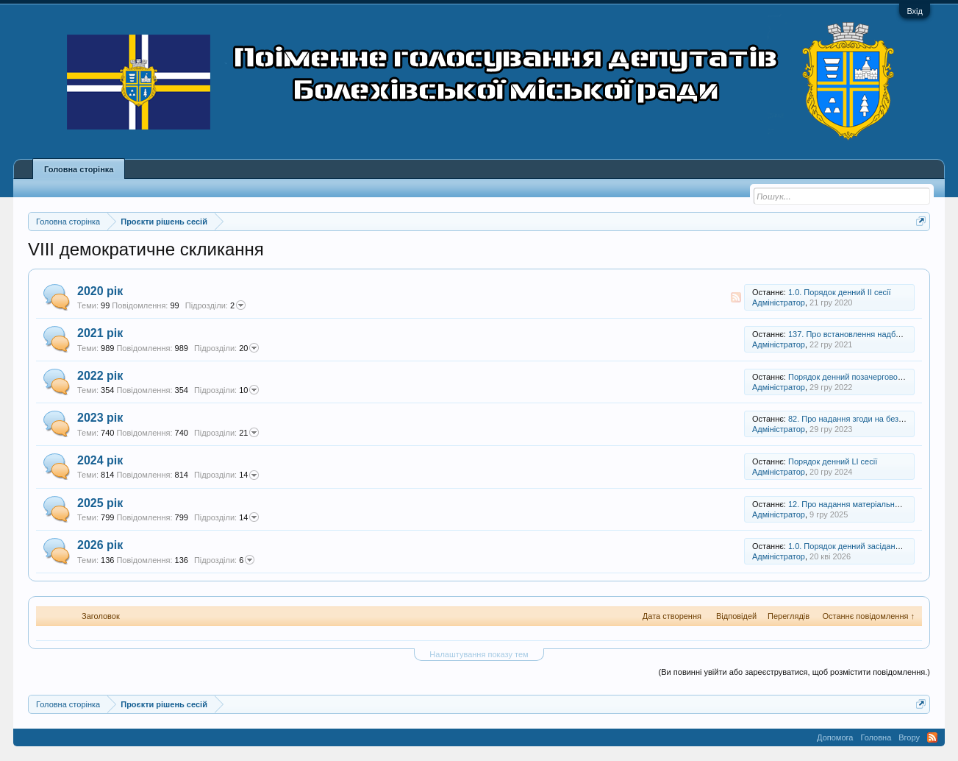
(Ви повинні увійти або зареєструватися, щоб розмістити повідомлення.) (794, 672)
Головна (875, 737)
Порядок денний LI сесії (832, 461)
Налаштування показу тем (478, 654)
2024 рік (100, 460)
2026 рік (100, 545)
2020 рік (100, 291)
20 (226, 348)
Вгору (909, 737)
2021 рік (100, 333)
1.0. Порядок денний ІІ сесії (839, 292)
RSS (736, 297)
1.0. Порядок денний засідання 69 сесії (861, 546)
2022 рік (100, 375)
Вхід (915, 11)
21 (226, 433)
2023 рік (100, 417)
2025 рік (100, 503)
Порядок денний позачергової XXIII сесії (863, 376)
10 (226, 390)
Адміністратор (778, 302)
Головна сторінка (78, 169)
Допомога (835, 737)
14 (226, 475)
